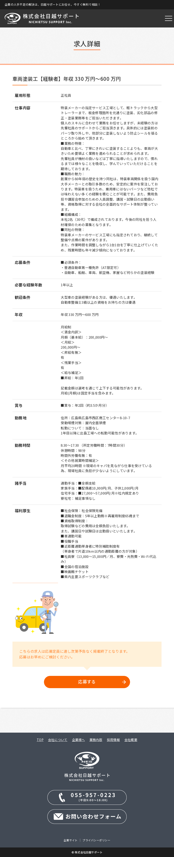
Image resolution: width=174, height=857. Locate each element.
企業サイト (70, 840)
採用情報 (113, 739)
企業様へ (78, 739)
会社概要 (130, 739)
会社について (58, 739)
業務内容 (95, 739)
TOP (40, 739)
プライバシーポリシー (96, 840)
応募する (87, 681)
